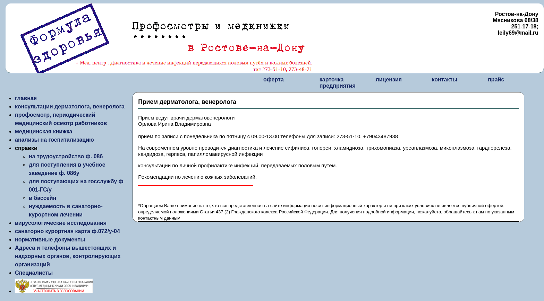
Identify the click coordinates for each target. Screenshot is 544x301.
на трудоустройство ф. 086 (66, 156)
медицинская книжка (43, 131)
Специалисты (34, 273)
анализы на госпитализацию (54, 140)
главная (26, 98)
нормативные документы (50, 239)
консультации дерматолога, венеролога (70, 106)
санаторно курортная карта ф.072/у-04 (67, 231)
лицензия (389, 79)
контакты (444, 79)
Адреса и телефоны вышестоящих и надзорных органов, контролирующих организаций (68, 256)
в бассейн (42, 198)
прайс (496, 79)
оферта (273, 79)
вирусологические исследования (61, 223)
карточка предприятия (338, 83)
